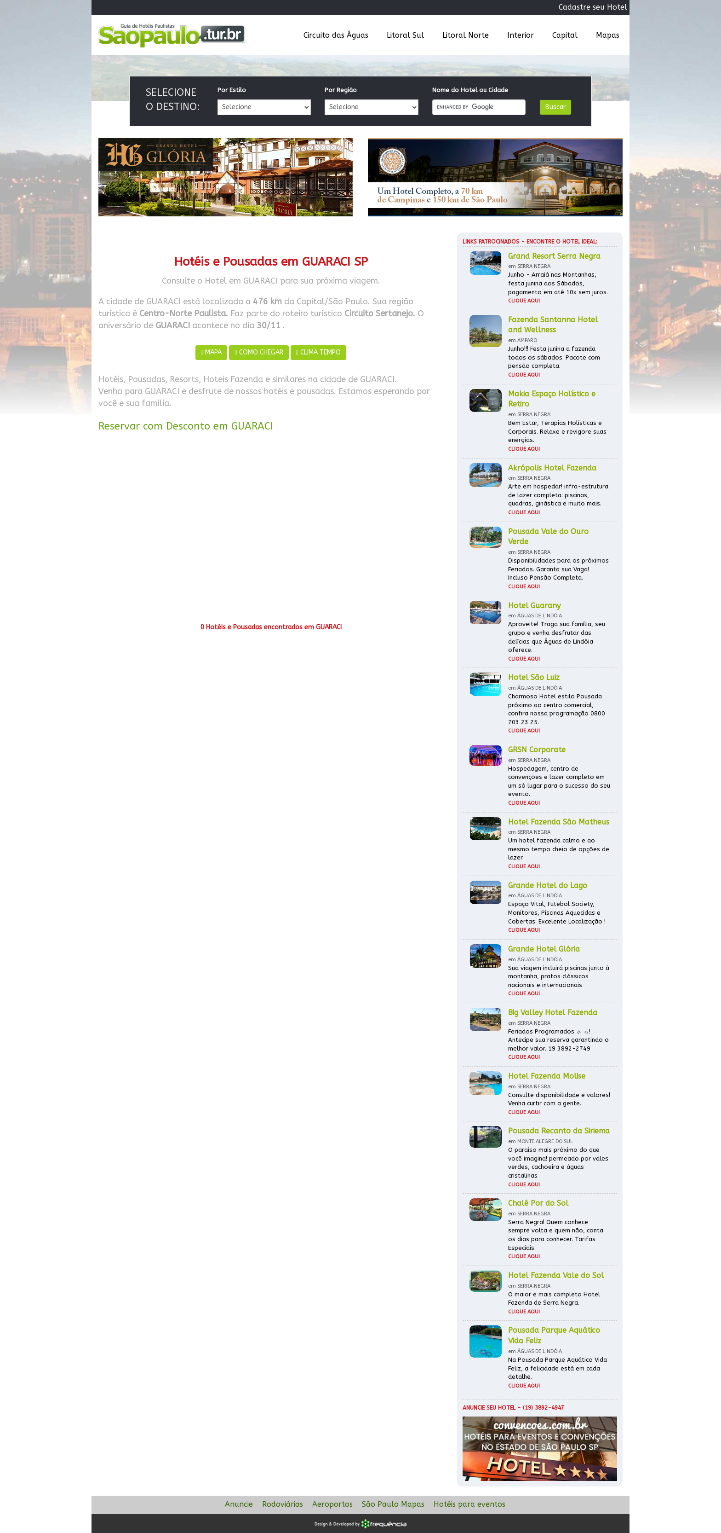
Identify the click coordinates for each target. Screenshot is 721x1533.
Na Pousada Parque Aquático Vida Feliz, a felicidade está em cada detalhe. (557, 1368)
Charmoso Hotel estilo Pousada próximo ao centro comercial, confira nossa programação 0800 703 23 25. (556, 709)
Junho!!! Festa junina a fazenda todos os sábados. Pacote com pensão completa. (554, 357)
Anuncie (239, 1504)
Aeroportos (332, 1504)
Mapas (607, 35)
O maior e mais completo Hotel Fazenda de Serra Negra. (554, 1299)
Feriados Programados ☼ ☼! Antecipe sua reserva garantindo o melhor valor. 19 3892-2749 (558, 1040)
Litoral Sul (405, 35)
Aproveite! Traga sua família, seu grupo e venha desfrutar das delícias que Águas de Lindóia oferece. (556, 637)
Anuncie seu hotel (489, 1408)
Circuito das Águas (335, 35)
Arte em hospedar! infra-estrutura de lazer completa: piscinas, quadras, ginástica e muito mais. (558, 495)
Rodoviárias (282, 1504)
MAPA (211, 352)
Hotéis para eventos (469, 1504)
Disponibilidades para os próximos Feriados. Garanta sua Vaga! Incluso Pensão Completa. (558, 569)
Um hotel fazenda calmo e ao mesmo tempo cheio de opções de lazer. (558, 849)
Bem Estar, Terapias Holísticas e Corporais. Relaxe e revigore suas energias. (557, 431)
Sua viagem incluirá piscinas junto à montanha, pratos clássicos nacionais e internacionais (558, 976)
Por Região (341, 90)
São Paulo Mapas (393, 1504)
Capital (565, 35)
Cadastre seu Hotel (593, 7)
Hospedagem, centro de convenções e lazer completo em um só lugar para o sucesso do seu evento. (559, 781)
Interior (520, 35)
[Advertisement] (270, 530)
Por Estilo (231, 90)
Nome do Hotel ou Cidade (470, 90)
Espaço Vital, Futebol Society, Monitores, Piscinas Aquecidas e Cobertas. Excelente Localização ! (557, 912)
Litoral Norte (465, 35)
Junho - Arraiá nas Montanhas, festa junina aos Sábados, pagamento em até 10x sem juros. (558, 283)
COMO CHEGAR (259, 352)
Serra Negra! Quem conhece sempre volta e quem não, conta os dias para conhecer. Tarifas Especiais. (555, 1235)
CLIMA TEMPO (318, 352)
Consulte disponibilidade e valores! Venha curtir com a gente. (559, 1099)
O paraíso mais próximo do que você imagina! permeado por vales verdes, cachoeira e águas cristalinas (558, 1162)
